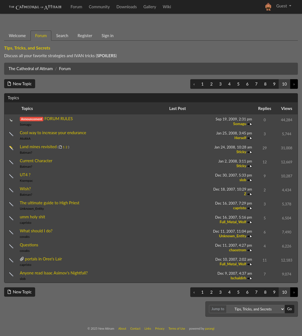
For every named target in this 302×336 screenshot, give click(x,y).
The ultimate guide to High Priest (49, 202)
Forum (65, 68)
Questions (29, 244)
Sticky (241, 152)
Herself (240, 138)
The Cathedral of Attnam (31, 68)
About (122, 328)
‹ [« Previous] (194, 83)
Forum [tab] (41, 35)
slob (243, 180)
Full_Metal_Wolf (233, 222)
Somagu (25, 124)
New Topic (20, 83)
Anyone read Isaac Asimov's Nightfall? (54, 272)
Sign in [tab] (108, 35)
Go (289, 309)
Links (147, 328)
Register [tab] (85, 35)
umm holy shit (32, 216)
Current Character (36, 160)
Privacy (159, 328)
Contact (135, 328)
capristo (240, 208)
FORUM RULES (58, 118)
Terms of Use (177, 328)
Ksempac (26, 180)
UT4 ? (25, 174)
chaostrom (238, 250)
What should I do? (36, 230)
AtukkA (25, 138)
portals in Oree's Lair (43, 258)
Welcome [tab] (17, 35)
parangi (209, 328)
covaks (25, 237)
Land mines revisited (38, 146)
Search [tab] (62, 35)
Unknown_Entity (32, 208)
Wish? (25, 188)
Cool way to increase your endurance (53, 132)
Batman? (26, 152)
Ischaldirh (239, 278)
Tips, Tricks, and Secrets (27, 47)
